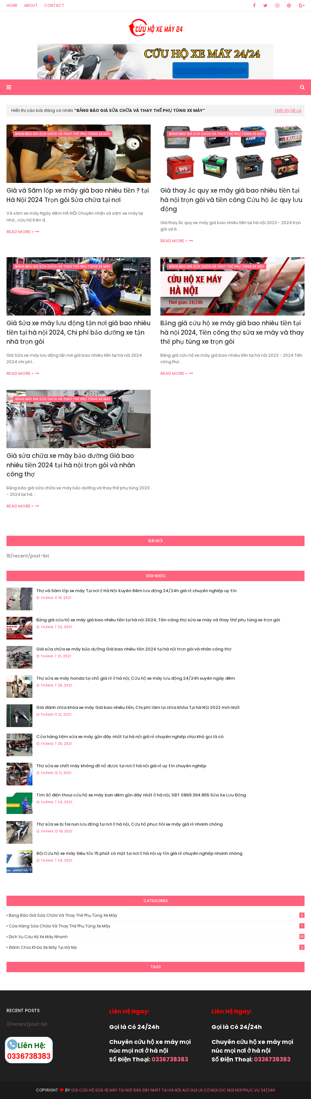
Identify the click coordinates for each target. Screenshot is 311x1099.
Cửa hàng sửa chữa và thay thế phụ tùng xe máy (157, 926)
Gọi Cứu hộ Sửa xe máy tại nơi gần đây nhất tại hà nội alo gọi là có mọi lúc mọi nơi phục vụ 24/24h (173, 1090)
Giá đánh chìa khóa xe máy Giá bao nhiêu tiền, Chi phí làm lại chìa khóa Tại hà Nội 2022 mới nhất (138, 707)
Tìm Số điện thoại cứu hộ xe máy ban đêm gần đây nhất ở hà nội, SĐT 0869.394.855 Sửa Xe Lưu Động (141, 795)
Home (11, 5)
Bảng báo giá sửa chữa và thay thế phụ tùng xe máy (157, 915)
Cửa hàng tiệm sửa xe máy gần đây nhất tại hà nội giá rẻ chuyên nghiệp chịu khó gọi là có (130, 737)
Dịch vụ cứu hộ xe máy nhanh (157, 936)
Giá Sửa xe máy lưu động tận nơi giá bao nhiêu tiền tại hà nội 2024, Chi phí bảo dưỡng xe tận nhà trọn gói (78, 332)
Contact (54, 5)
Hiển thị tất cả (288, 110)
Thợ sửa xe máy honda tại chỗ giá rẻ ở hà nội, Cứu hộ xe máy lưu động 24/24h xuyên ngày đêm (135, 678)
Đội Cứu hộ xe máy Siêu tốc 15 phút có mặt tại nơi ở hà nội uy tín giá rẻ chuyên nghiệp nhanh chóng (139, 853)
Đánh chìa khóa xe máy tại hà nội (157, 947)
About (31, 5)
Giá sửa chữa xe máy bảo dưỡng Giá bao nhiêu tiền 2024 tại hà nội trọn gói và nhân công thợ (70, 465)
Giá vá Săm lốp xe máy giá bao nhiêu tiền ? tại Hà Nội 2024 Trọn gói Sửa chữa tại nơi (77, 195)
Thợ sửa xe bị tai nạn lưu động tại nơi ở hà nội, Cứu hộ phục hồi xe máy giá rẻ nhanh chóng (129, 824)
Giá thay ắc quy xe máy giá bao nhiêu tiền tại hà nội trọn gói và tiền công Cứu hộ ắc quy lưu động (231, 199)
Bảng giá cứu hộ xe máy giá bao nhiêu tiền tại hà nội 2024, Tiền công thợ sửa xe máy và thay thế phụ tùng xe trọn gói (232, 332)
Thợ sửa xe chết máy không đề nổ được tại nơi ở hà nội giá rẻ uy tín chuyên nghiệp (121, 766)
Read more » (19, 232)
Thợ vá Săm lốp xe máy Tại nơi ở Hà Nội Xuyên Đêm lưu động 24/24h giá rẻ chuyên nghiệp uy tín (136, 591)
